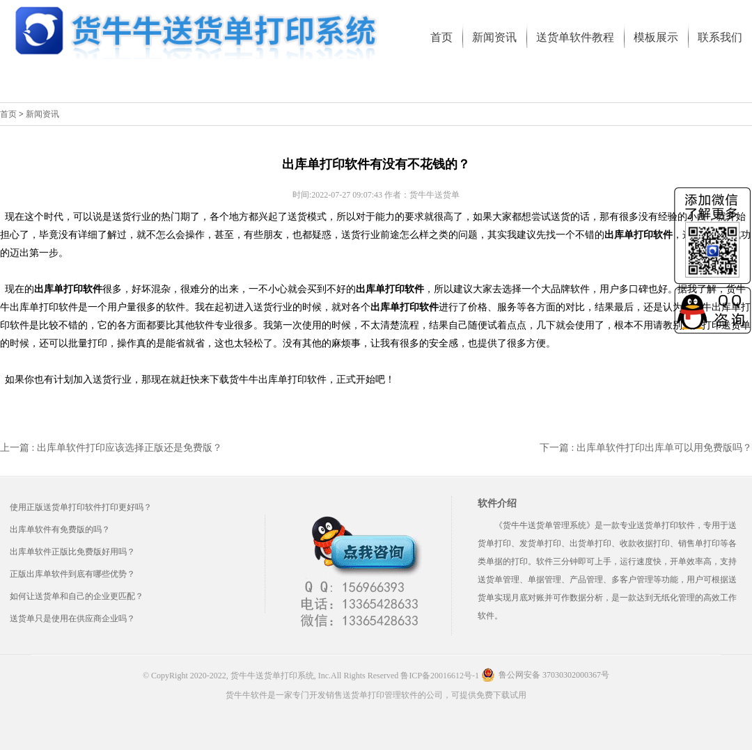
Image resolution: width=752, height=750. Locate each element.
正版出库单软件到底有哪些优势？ (72, 574)
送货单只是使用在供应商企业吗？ (72, 618)
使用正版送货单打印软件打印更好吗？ (81, 507)
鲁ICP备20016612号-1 (439, 675)
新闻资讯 (42, 114)
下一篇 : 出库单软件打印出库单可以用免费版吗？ (646, 447)
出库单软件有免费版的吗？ (60, 529)
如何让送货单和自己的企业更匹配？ (76, 596)
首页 (8, 114)
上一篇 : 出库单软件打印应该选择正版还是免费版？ (111, 447)
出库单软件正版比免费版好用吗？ (72, 552)
